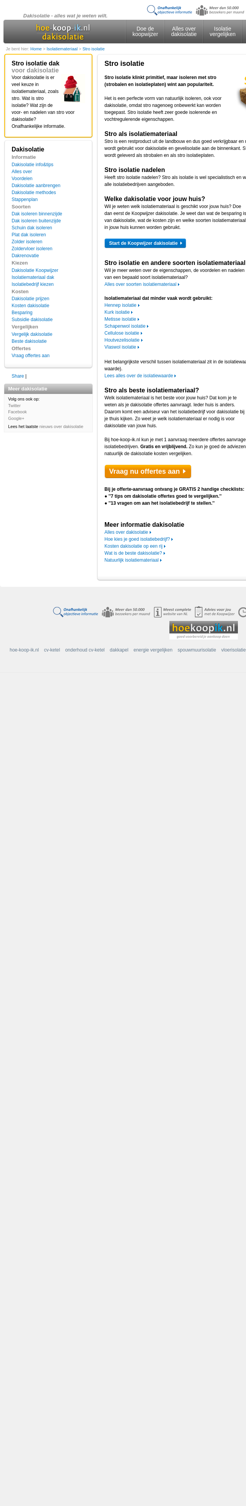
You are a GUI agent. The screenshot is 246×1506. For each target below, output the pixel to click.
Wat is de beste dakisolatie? (133, 553)
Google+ (16, 418)
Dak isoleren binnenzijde (37, 214)
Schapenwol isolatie (124, 326)
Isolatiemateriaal (62, 48)
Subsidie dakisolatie (32, 319)
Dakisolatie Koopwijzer (35, 270)
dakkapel (119, 650)
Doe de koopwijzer (145, 31)
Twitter (14, 405)
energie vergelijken (153, 650)
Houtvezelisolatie (122, 340)
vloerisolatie (233, 650)
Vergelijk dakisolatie (32, 334)
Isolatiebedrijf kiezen (33, 284)
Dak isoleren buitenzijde (36, 220)
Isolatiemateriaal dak (33, 277)
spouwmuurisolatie (197, 650)
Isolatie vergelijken (223, 31)
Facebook (17, 411)
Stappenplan (25, 199)
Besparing (22, 312)
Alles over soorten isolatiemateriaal (140, 284)
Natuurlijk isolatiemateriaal (131, 560)
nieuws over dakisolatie (61, 426)
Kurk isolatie (117, 312)
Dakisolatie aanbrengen (36, 185)
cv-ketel (52, 650)
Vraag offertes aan (31, 355)
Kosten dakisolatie (30, 305)
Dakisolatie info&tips (32, 164)
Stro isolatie (93, 48)
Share (18, 376)
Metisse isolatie (120, 319)
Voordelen (22, 178)
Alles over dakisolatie (183, 31)
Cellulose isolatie (121, 333)
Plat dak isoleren (29, 234)
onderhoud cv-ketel (84, 650)
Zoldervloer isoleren (32, 248)
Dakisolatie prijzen (30, 298)
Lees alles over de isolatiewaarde (138, 375)
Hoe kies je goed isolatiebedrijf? (137, 539)
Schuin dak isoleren (32, 227)
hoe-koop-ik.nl (24, 650)
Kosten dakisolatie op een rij (133, 546)
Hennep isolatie (120, 305)
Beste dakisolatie (29, 341)
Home (37, 48)
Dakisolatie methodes (34, 192)
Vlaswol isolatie (120, 347)
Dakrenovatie (25, 255)
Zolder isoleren (27, 241)
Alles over (22, 171)
